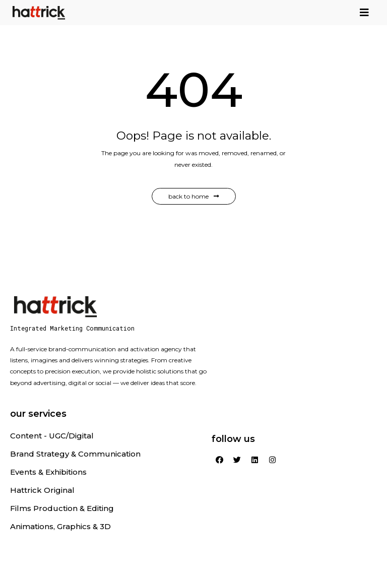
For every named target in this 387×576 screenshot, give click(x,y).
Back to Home (193, 196)
